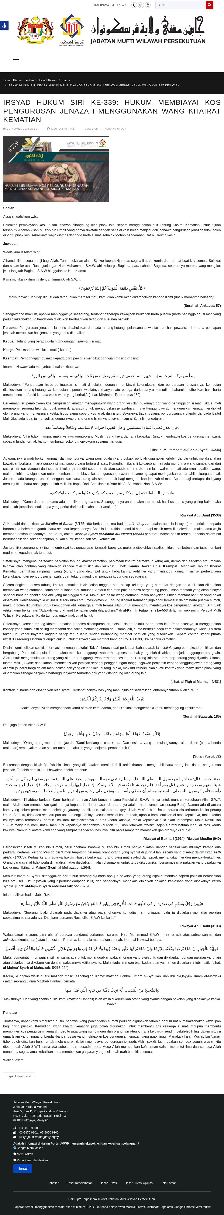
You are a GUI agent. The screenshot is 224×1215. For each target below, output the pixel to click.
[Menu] (16, 59)
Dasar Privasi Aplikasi (139, 1183)
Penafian (53, 1183)
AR (124, 5)
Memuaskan (23, 1154)
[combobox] (180, 5)
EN (119, 5)
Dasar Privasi (108, 1183)
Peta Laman (169, 1183)
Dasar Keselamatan (79, 1183)
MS (114, 5)
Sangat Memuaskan (28, 1148)
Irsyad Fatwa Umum (19, 1076)
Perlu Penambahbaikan (30, 1160)
